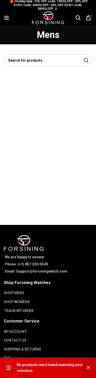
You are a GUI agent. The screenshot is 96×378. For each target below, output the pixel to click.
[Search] (78, 18)
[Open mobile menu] (6, 18)
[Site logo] (48, 18)
